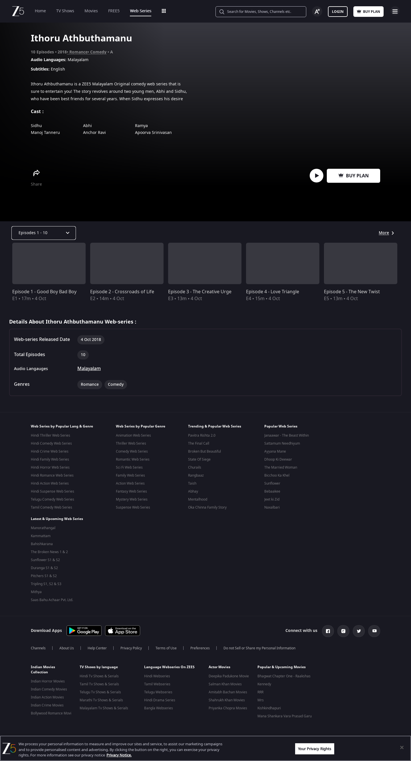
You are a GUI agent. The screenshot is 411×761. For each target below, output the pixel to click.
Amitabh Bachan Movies (228, 689)
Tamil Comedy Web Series (51, 507)
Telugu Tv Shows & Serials (100, 689)
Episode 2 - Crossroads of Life (122, 291)
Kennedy (264, 681)
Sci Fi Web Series (129, 467)
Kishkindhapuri (269, 705)
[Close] (402, 747)
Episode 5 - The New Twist (352, 291)
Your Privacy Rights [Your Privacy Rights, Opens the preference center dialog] (314, 748)
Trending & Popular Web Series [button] (214, 426)
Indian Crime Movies (47, 703)
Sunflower (272, 483)
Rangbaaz (196, 475)
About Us (66, 645)
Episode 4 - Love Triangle (272, 291)
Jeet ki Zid (271, 499)
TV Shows (65, 11)
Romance (78, 52)
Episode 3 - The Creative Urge (199, 291)
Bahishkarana (42, 542)
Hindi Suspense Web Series (52, 491)
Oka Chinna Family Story (207, 507)
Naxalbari (272, 507)
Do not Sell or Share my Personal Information (259, 645)
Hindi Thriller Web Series (50, 435)
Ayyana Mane (275, 451)
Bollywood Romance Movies (53, 711)
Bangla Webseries (158, 705)
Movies (91, 11)
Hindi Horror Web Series (50, 467)
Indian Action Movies (47, 695)
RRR (260, 689)
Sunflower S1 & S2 (45, 558)
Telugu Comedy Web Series (52, 499)
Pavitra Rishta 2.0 (201, 435)
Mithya (36, 590)
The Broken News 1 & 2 (49, 550)
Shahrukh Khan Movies (227, 697)
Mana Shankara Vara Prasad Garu (284, 713)
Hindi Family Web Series (50, 459)
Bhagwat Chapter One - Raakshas (284, 673)
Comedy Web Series (132, 451)
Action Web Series (130, 483)
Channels (38, 645)
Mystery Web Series (132, 499)
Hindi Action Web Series (50, 483)
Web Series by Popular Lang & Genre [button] (62, 426)
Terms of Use (166, 645)
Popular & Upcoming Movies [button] (281, 664)
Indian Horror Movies (48, 679)
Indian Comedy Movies (49, 687)
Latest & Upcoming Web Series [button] (57, 517)
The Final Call (198, 443)
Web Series (140, 11)
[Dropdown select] (44, 233)
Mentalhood (197, 499)
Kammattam (41, 534)
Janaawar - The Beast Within (286, 435)
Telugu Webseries (158, 689)
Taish (192, 483)
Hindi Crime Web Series (49, 451)
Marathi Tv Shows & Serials (101, 697)
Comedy (98, 52)
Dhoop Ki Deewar (278, 459)
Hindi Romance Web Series (52, 475)
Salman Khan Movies (225, 681)
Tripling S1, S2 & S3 (46, 582)
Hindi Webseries (157, 673)
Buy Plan (354, 175)
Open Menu (395, 10)
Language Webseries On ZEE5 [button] (169, 664)
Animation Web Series (133, 435)
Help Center (97, 645)
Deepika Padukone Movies (230, 673)
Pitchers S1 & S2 (44, 574)
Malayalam (89, 369)
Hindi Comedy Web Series (51, 443)
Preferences (200, 645)
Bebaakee (272, 491)
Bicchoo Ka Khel (276, 475)
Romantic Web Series (133, 459)
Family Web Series (130, 475)
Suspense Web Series (133, 507)
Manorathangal (43, 526)
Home (40, 11)
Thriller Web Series (131, 443)
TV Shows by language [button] (99, 664)
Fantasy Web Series (131, 491)
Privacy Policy (131, 645)
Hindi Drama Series (159, 697)
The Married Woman (280, 467)
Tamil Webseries (157, 681)
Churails (194, 467)
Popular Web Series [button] (280, 426)
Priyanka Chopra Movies (228, 705)
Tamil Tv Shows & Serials (99, 681)
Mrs (260, 697)
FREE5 (114, 11)
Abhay (193, 491)
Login (338, 11)
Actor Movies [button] (219, 664)
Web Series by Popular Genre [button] (140, 426)
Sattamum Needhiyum (282, 443)
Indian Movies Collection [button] (43, 667)
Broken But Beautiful (204, 451)
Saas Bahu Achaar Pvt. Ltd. (52, 598)
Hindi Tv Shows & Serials (99, 673)
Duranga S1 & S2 (44, 566)
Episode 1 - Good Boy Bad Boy (44, 291)
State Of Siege (199, 459)
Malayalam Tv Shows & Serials (104, 705)
